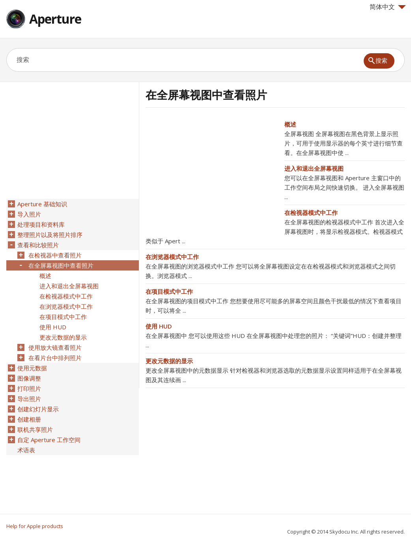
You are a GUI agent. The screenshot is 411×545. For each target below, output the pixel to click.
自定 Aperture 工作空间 (48, 440)
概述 (290, 124)
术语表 (26, 450)
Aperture (55, 18)
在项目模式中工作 (169, 291)
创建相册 (29, 419)
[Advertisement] (212, 174)
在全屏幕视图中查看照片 (60, 265)
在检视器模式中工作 (311, 213)
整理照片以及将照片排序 (49, 235)
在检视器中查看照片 (55, 255)
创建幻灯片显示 (38, 409)
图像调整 (29, 378)
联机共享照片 (35, 429)
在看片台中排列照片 (55, 358)
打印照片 (29, 388)
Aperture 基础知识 (42, 204)
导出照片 (29, 399)
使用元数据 (32, 368)
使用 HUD (159, 326)
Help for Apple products (34, 526)
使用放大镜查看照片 (55, 347)
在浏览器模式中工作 (172, 257)
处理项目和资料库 (41, 224)
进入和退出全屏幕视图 (314, 168)
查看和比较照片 (38, 245)
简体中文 (388, 6)
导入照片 (29, 214)
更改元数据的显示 (169, 361)
